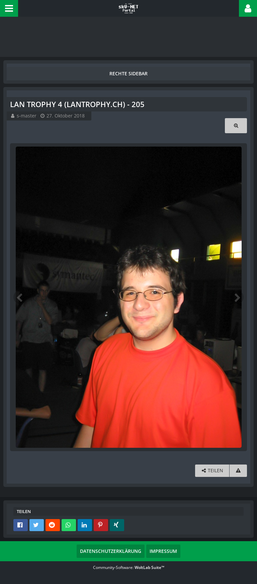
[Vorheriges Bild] (20, 297)
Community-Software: (128, 567)
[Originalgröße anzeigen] (236, 125)
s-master (26, 115)
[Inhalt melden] (238, 471)
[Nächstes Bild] (237, 297)
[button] (9, 8)
